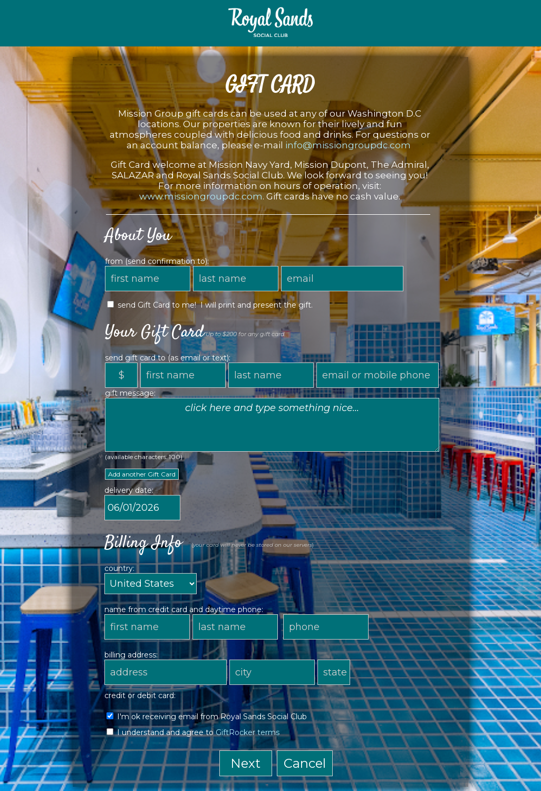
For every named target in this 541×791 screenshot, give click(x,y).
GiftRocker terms (247, 732)
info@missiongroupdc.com (348, 145)
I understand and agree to (193, 732)
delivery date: (128, 490)
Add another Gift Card (142, 474)
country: (119, 568)
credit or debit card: (140, 695)
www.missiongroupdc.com (201, 196)
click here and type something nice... (272, 425)
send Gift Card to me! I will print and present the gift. (210, 305)
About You (138, 236)
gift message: (130, 393)
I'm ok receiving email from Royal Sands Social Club (207, 716)
